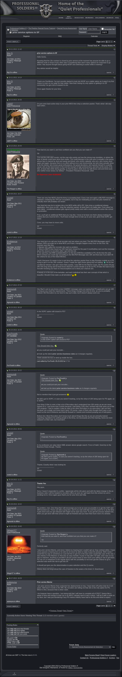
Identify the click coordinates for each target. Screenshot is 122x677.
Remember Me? (108, 29)
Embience (12, 241)
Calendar (94, 36)
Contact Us (84, 658)
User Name (83, 29)
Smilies (9, 639)
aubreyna (12, 582)
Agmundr (11, 289)
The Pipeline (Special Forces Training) (41, 28)
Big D (10, 53)
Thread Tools (92, 46)
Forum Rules (11, 646)
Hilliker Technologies (75, 668)
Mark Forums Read (92, 655)
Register (26, 36)
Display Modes (107, 46)
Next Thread (67, 611)
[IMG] (9, 641)
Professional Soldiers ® (18, 28)
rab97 (10, 104)
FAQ (60, 36)
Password (82, 32)
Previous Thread (56, 611)
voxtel (10, 198)
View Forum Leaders (108, 655)
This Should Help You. (45, 346)
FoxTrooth (12, 334)
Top (117, 658)
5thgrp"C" (12, 530)
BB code (10, 638)
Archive (112, 658)
